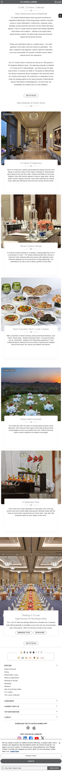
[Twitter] (42, 738)
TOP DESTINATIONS (30, 712)
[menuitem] (2, 2)
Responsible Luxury (11, 675)
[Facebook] (31, 738)
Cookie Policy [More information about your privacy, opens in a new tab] (14, 751)
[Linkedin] (25, 738)
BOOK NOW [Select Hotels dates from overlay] (54, 768)
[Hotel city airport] (24, 768)
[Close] (59, 743)
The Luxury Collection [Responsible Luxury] (12, 695)
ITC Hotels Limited (28, 2)
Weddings (7, 683)
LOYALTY (30, 717)
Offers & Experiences (11, 678)
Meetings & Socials (11, 680)
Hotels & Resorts (10, 669)
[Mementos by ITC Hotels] (22, 658)
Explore (30, 665)
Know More (39, 632)
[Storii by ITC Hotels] (34, 658)
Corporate (30, 701)
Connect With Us (30, 706)
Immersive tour (24, 632)
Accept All (31, 761)
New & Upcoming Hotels (12, 689)
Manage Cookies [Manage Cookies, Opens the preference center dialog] (31, 756)
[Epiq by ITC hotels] (26, 658)
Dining (6, 672)
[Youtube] (37, 738)
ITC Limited (8, 692)
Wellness (7, 686)
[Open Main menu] (2, 2)
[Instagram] (19, 738)
